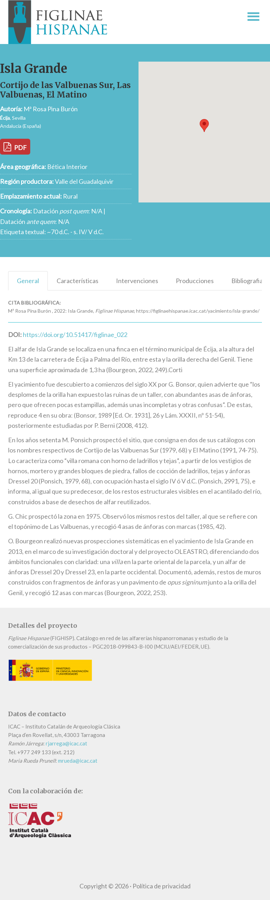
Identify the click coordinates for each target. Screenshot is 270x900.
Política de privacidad (162, 886)
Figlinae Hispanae (108, 22)
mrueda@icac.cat (77, 760)
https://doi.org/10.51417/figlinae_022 (75, 334)
